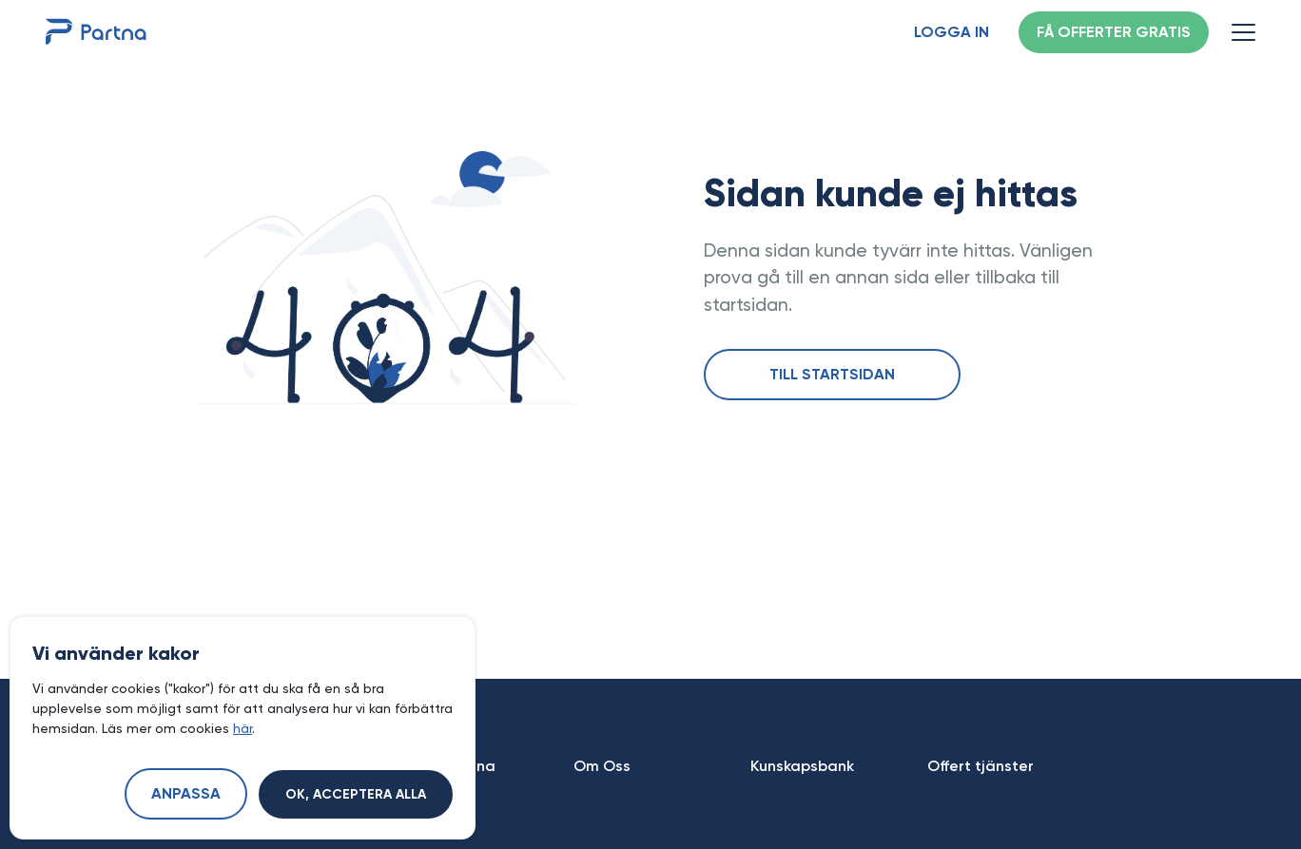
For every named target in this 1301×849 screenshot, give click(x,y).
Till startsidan (832, 375)
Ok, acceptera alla (355, 794)
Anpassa (186, 794)
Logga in (951, 33)
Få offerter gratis (1114, 33)
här (242, 728)
